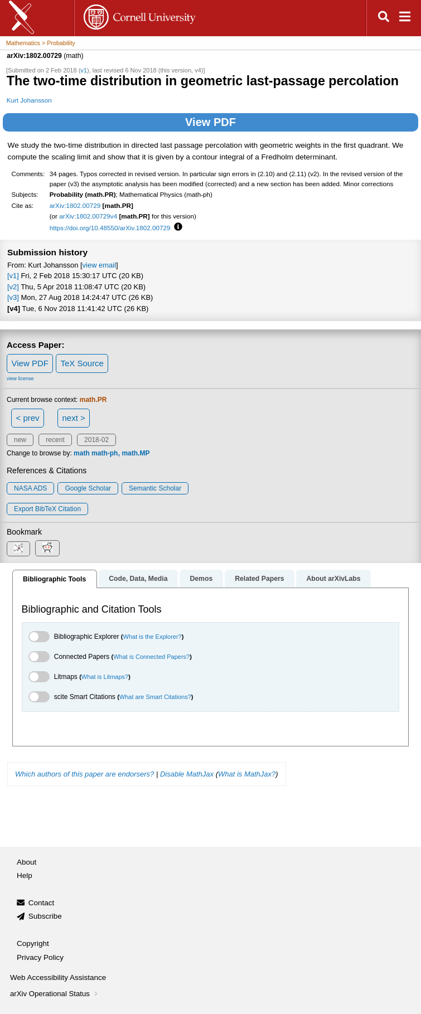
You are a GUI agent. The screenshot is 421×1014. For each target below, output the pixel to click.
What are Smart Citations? (155, 696)
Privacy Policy (40, 957)
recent (55, 440)
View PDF (210, 122)
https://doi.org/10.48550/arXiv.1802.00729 (110, 227)
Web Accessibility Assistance (58, 977)
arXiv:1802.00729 (75, 205)
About (26, 862)
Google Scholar (88, 488)
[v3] (13, 297)
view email (99, 265)
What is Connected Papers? (151, 656)
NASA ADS (30, 488)
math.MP (135, 453)
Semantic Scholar (155, 488)
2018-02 (96, 440)
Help (24, 875)
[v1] (13, 275)
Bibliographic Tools (54, 579)
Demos (201, 579)
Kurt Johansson (29, 100)
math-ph (104, 453)
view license (20, 378)
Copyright (33, 943)
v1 (83, 70)
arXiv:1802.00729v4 (88, 216)
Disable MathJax (187, 774)
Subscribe (45, 916)
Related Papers (259, 579)
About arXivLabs (333, 579)
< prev (28, 418)
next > (73, 418)
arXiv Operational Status (55, 993)
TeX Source (82, 363)
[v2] (13, 287)
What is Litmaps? (104, 676)
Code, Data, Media (138, 579)
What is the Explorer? (152, 636)
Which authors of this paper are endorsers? (84, 774)
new (20, 440)
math (82, 453)
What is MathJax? (246, 774)
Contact (41, 903)
